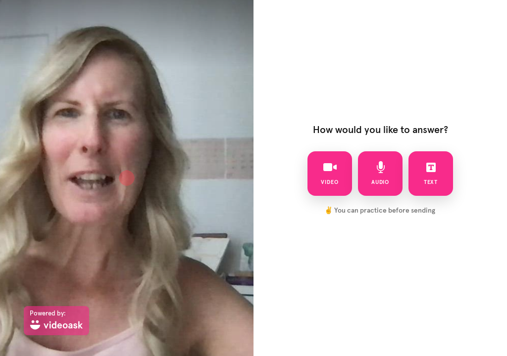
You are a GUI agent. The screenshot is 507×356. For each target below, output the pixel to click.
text (431, 173)
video (330, 173)
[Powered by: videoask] (56, 320)
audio (380, 173)
